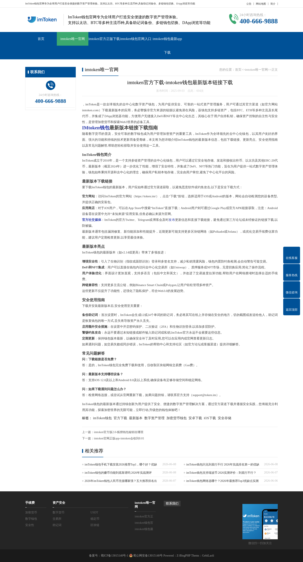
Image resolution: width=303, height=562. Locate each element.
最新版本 (135, 418)
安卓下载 (195, 418)
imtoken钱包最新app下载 (167, 45)
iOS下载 (210, 418)
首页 (41, 39)
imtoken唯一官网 (72, 39)
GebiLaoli (208, 555)
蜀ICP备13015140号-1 (114, 555)
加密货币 (31, 512)
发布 (172, 219)
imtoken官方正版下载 (104, 39)
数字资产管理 (154, 418)
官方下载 (120, 418)
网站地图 (261, 3)
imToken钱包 (102, 418)
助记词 (57, 525)
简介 (272, 3)
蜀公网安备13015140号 (148, 555)
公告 (248, 3)
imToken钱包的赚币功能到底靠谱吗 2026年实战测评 (118, 472)
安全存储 (224, 418)
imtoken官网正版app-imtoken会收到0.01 (119, 438)
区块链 (94, 525)
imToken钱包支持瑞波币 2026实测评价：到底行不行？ (221, 472)
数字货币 (58, 512)
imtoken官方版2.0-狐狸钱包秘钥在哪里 (119, 432)
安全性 (29, 525)
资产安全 (59, 502)
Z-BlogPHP (184, 555)
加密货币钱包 (176, 418)
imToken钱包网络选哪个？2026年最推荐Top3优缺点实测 (222, 480)
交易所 (57, 518)
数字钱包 (31, 518)
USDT (94, 512)
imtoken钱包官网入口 (135, 39)
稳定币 (94, 518)
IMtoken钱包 (95, 127)
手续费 (30, 502)
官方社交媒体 (91, 219)
